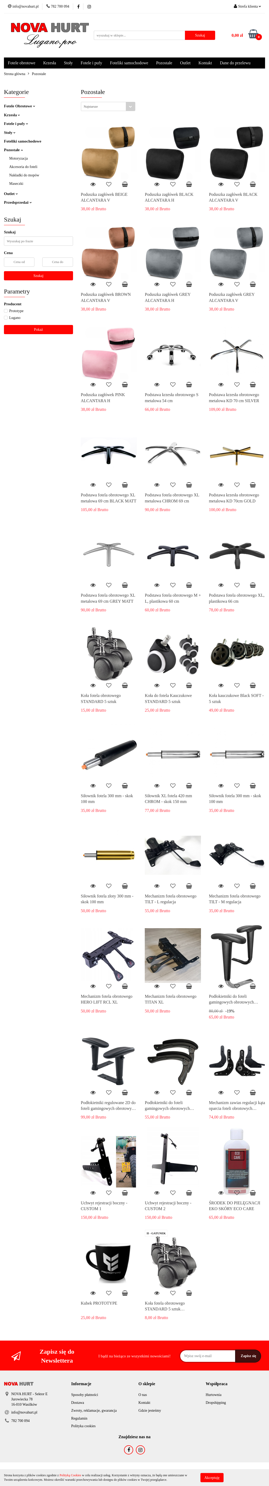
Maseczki (16, 184)
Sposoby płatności (84, 1395)
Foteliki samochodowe (129, 63)
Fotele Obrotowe (19, 106)
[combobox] (108, 106)
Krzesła (49, 63)
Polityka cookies (83, 1426)
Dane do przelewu (235, 63)
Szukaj (38, 276)
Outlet (185, 63)
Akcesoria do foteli (23, 167)
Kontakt (205, 63)
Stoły (68, 63)
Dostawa (77, 1403)
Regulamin (79, 1418)
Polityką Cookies (70, 1475)
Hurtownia (213, 1395)
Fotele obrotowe (21, 63)
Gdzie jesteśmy (149, 1411)
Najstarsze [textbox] (91, 106)
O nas (142, 1395)
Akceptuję (212, 1477)
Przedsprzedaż (18, 202)
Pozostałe (164, 63)
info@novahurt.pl (24, 1412)
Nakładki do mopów (24, 175)
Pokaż (38, 330)
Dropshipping (216, 1403)
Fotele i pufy (91, 63)
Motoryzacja (18, 158)
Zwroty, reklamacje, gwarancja (94, 1411)
